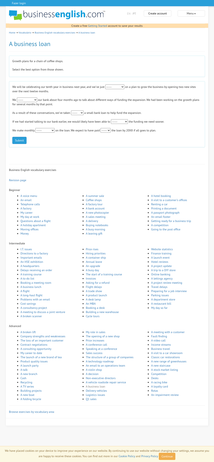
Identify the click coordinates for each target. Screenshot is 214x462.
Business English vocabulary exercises (55, 32)
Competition (158, 374)
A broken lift (28, 332)
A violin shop (94, 370)
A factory (25, 208)
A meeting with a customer (168, 332)
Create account (157, 13)
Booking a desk (95, 308)
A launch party (29, 365)
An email (26, 200)
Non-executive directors (101, 378)
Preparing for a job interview (169, 291)
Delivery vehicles (96, 391)
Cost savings (28, 303)
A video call (158, 340)
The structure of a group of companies (110, 357)
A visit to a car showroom (166, 353)
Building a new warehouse (102, 312)
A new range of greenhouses (168, 361)
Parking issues (160, 295)
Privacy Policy (149, 456)
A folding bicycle (30, 399)
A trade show (94, 291)
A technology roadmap (100, 361)
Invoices (91, 278)
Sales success (94, 353)
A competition (159, 225)
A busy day (92, 270)
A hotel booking (161, 196)
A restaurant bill (161, 303)
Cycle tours (92, 316)
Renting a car (159, 204)
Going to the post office (165, 229)
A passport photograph (165, 212)
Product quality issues (34, 361)
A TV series (27, 386)
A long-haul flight (31, 295)
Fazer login (19, 3)
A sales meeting (96, 217)
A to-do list (27, 278)
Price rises (92, 249)
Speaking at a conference (101, 349)
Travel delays (159, 287)
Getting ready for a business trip (171, 221)
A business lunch (30, 287)
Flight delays (94, 287)
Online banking (160, 274)
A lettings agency (162, 278)
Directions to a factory (34, 253)
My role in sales (95, 332)
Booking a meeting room (35, 283)
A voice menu (28, 196)
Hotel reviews (159, 262)
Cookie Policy (127, 456)
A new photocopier (97, 212)
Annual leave (94, 262)
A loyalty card (159, 386)
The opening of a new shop (103, 336)
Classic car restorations (165, 357)
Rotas (154, 391)
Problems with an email (35, 299)
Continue (167, 456)
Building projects (31, 391)
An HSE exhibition (31, 262)
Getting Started (97, 26)
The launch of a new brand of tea (41, 357)
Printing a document (163, 208)
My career (26, 212)
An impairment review (165, 395)
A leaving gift (94, 233)
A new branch (28, 374)
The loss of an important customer (42, 340)
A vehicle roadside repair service (106, 382)
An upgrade (93, 266)
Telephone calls (30, 204)
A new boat (27, 395)
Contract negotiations (33, 344)
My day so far (159, 308)
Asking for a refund (98, 283)
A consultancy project (33, 308)
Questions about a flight (35, 221)
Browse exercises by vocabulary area (31, 412)
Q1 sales (91, 399)
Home (12, 32)
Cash (23, 378)
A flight (24, 291)
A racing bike (159, 382)
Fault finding (159, 336)
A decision (92, 374)
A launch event (160, 257)
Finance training (161, 253)
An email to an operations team (105, 365)
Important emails (31, 257)
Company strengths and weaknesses (42, 336)
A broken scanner (31, 316)
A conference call (96, 344)
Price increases (95, 340)
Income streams (161, 344)
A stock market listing (164, 370)
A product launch (96, 295)
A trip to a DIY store (163, 270)
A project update (161, 266)
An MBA (91, 303)
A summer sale (95, 196)
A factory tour (94, 204)
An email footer (160, 217)
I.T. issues (26, 249)
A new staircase (160, 365)
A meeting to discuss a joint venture (42, 312)
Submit (19, 140)
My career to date (31, 353)
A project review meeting (166, 283)
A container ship (96, 257)
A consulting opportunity (35, 349)
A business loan (86, 32)
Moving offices (29, 229)
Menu (191, 13)
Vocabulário (25, 32)
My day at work (29, 217)
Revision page (17, 180)
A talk (24, 370)
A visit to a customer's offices (169, 200)
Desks (154, 378)
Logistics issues (95, 395)
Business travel (160, 349)
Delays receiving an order (36, 270)
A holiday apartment (33, 225)
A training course (31, 274)
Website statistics (162, 249)
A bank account (95, 208)
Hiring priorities (96, 253)
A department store (163, 299)
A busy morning (95, 229)
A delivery (92, 221)
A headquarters (29, 266)
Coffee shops (94, 200)
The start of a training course (104, 274)
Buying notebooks (97, 225)
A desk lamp (93, 299)
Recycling (26, 382)
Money (24, 233)
